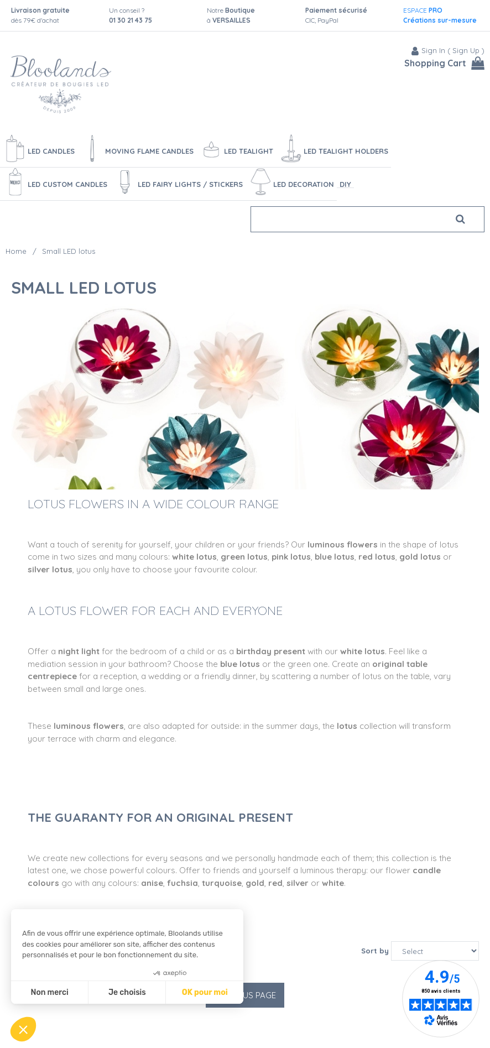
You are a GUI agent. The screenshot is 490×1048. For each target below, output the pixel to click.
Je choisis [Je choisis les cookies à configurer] (127, 992)
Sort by (375, 950)
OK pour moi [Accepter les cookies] (205, 992)
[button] (23, 1029)
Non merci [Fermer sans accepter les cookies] (49, 992)
